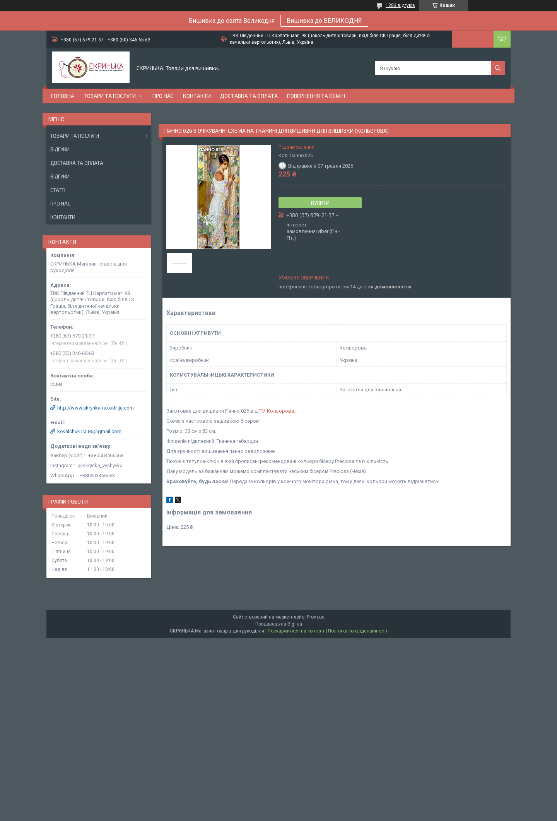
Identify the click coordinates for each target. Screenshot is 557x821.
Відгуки (60, 149)
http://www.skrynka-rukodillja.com (95, 408)
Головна (62, 96)
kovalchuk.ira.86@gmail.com (89, 431)
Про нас (163, 96)
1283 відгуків (400, 5)
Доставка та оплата (249, 96)
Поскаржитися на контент (296, 631)
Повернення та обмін (316, 96)
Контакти (197, 96)
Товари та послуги (110, 96)
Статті (57, 190)
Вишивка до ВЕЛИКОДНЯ (324, 20)
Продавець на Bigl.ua (278, 624)
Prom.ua (316, 617)
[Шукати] (498, 68)
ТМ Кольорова (276, 411)
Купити (320, 203)
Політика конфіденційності (357, 631)
